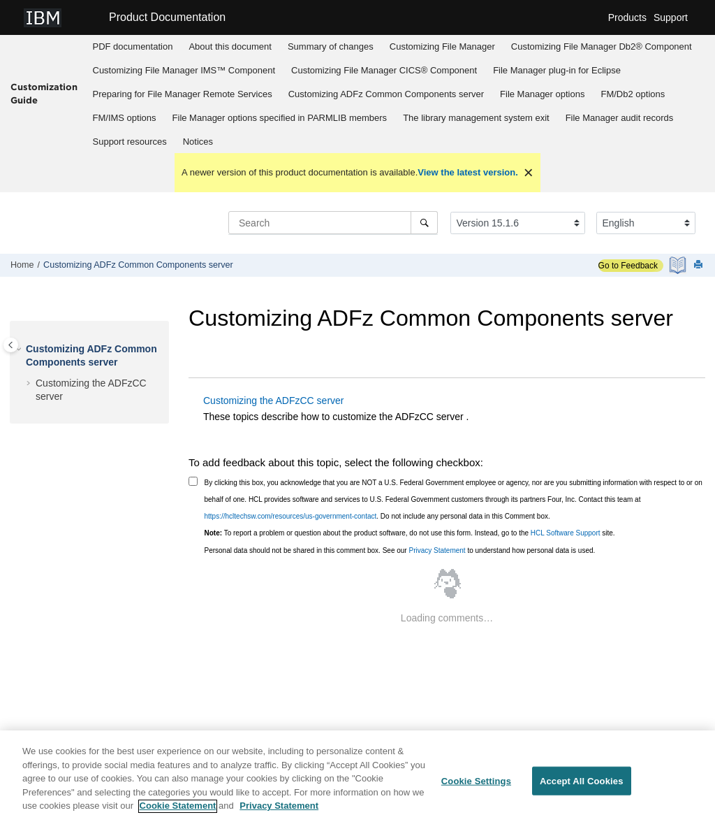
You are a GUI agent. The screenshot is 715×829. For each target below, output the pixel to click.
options (542, 94)
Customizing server (386, 94)
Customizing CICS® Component (384, 70)
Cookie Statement (178, 810)
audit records (620, 118)
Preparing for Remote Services (182, 94)
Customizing (442, 46)
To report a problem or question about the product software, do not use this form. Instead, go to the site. (410, 533)
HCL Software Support (565, 533)
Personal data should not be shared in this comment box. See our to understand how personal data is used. (400, 550)
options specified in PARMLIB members (280, 118)
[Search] (424, 222)
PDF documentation (133, 46)
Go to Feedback (628, 266)
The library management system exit (476, 118)
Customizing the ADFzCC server (273, 400)
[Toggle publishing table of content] (10, 345)
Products (627, 17)
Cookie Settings (476, 785)
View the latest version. (468, 172)
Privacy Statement (436, 550)
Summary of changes (331, 46)
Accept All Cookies (582, 785)
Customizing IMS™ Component (184, 70)
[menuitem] (132, 47)
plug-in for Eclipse (557, 70)
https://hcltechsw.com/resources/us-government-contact (291, 516)
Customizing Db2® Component (601, 46)
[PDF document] (679, 265)
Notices (198, 141)
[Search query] (333, 222)
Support (671, 17)
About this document (230, 46)
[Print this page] (700, 265)
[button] (20, 349)
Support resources (130, 141)
